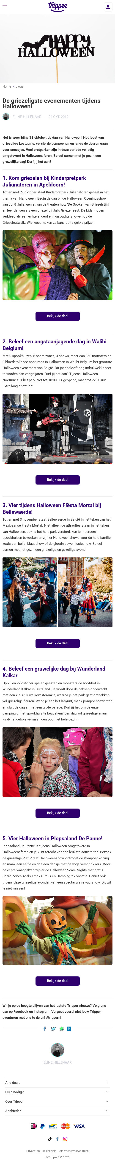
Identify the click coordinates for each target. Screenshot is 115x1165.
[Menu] (5, 7)
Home (7, 86)
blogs (19, 86)
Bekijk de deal (57, 316)
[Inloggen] (108, 6)
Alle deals (12, 1083)
